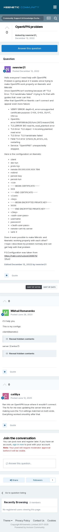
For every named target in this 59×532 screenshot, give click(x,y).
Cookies (51, 520)
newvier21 (30, 35)
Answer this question (29, 48)
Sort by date (49, 287)
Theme (7, 520)
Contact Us (38, 520)
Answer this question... (19, 463)
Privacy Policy (22, 520)
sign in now (18, 444)
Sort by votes (33, 287)
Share (14, 480)
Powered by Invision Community (30, 527)
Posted (26, 71)
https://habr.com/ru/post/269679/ (20, 256)
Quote (15, 275)
